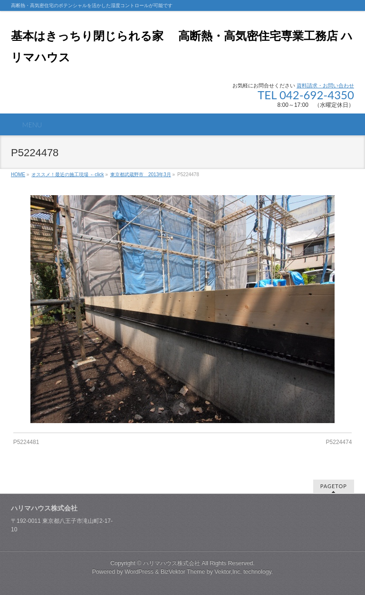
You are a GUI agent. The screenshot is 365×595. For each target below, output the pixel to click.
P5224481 (26, 442)
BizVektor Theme (183, 571)
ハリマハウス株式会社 (171, 563)
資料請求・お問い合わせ (325, 85)
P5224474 (339, 442)
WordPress (139, 571)
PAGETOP (333, 486)
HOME (18, 174)
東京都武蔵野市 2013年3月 (140, 174)
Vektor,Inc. (228, 571)
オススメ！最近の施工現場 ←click (67, 174)
